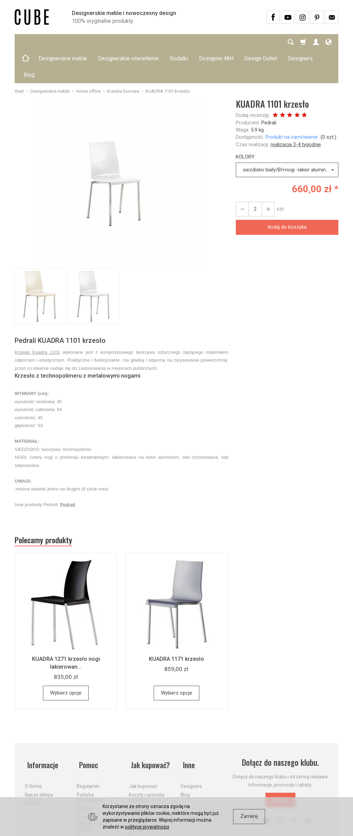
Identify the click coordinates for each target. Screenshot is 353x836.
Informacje (41, 731)
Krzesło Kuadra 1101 (37, 319)
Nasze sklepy (39, 758)
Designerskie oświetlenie (128, 42)
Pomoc (87, 731)
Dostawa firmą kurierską (144, 789)
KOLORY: (246, 124)
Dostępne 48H (216, 42)
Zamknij (249, 816)
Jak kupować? (150, 731)
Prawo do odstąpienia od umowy (92, 786)
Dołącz (280, 768)
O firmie (33, 750)
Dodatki (179, 42)
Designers (191, 750)
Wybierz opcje (65, 661)
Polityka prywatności (90, 761)
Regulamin (88, 750)
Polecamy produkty (47, 508)
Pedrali (268, 90)
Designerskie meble (63, 42)
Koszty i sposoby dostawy (147, 761)
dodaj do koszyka (287, 194)
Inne (187, 731)
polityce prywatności (147, 827)
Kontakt (33, 767)
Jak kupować (143, 750)
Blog (185, 758)
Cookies (85, 772)
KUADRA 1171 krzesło (176, 627)
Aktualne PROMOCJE (141, 775)
